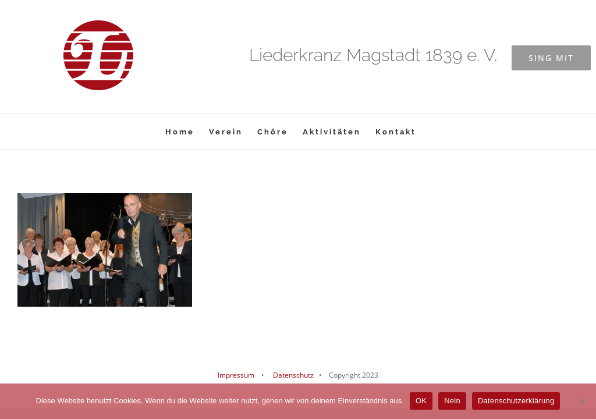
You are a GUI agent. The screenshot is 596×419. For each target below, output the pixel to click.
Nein (452, 400)
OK (421, 400)
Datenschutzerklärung (516, 400)
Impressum (236, 375)
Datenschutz (292, 375)
